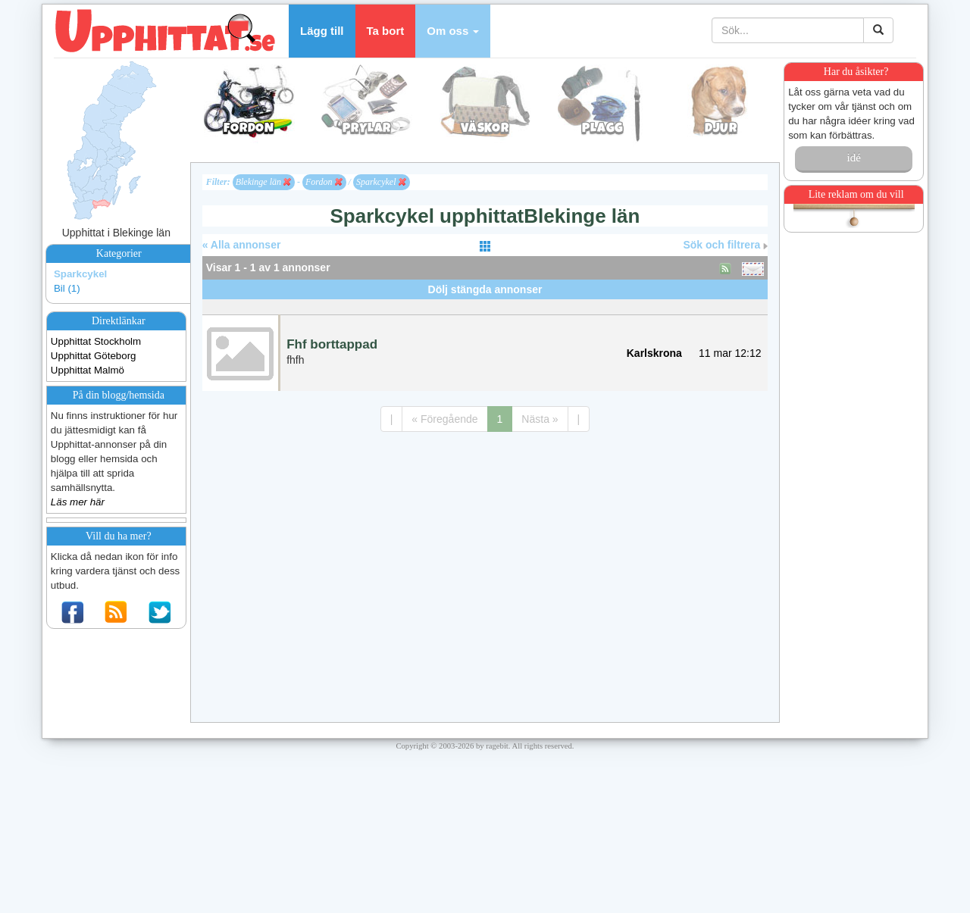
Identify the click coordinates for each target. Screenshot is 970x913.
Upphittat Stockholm (96, 341)
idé (853, 158)
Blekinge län (263, 182)
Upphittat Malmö (87, 370)
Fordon (324, 182)
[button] (452, 31)
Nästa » (539, 419)
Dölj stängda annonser (485, 289)
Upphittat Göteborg (93, 355)
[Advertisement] (485, 305)
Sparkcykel (80, 274)
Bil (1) (67, 288)
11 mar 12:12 (730, 353)
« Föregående (444, 419)
